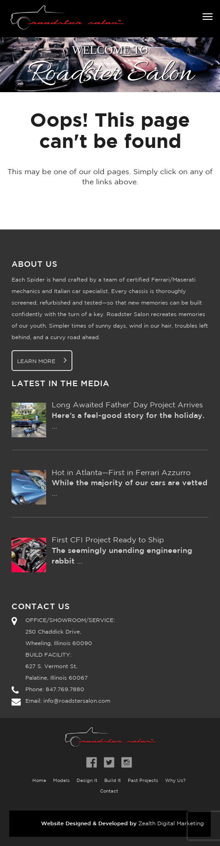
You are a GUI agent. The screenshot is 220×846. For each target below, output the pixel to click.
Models (61, 781)
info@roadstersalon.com (76, 701)
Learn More (42, 360)
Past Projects (143, 781)
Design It (87, 781)
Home (39, 781)
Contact (109, 791)
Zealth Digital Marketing (171, 823)
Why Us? (175, 781)
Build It (112, 781)
